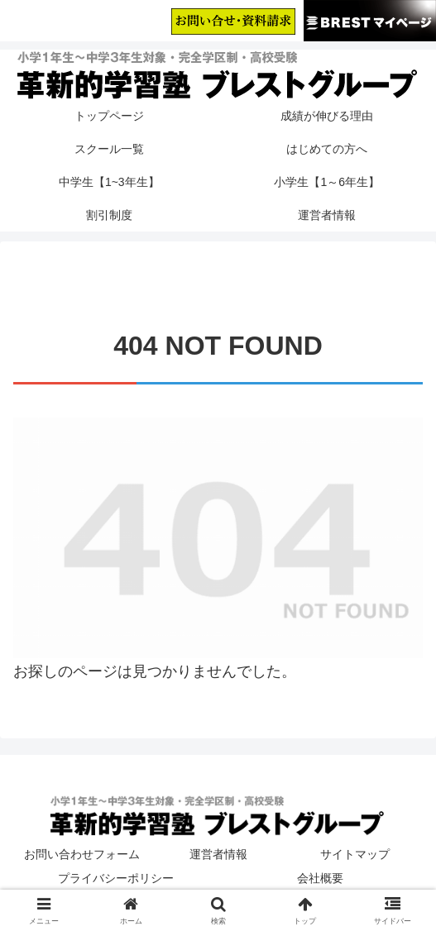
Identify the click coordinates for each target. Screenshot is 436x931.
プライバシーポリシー (116, 878)
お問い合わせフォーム (82, 854)
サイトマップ (355, 854)
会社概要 (320, 878)
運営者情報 (218, 854)
